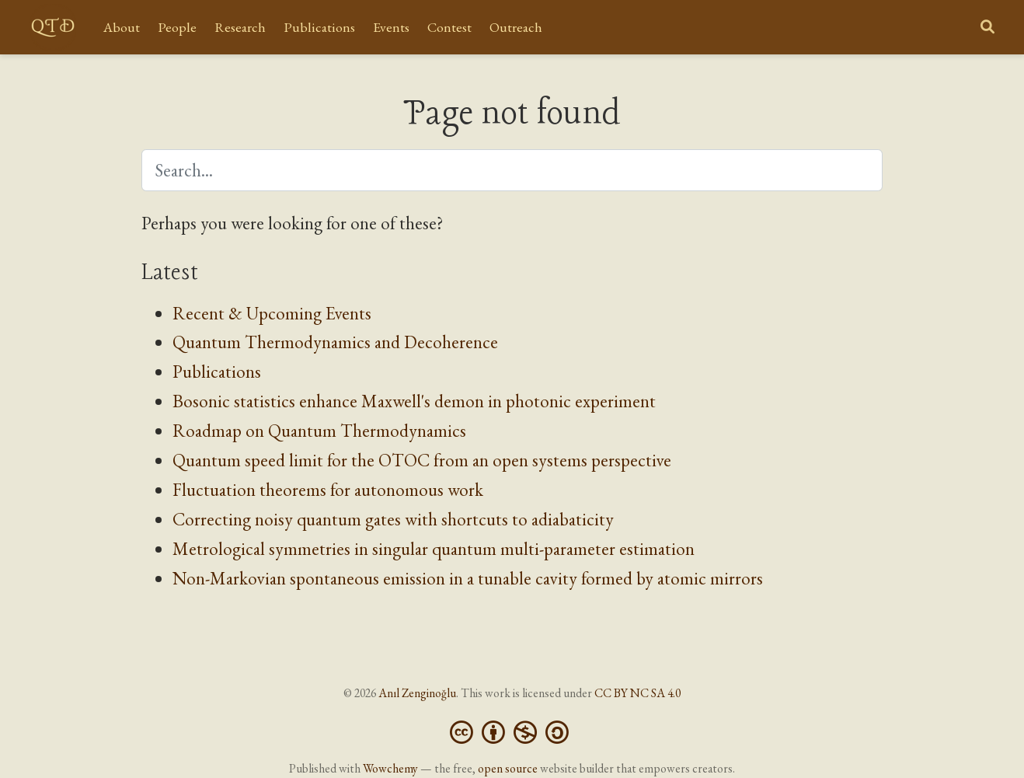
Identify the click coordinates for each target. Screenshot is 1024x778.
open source (508, 768)
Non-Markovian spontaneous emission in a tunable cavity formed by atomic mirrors (467, 578)
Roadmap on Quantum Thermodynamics (319, 430)
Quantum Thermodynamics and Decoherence (335, 342)
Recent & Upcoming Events (271, 313)
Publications (216, 371)
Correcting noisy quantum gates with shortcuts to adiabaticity (393, 519)
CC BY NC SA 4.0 (637, 693)
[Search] (987, 28)
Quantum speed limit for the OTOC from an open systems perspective (421, 460)
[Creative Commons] (512, 730)
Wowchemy (390, 768)
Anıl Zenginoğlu (417, 693)
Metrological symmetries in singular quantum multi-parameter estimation (433, 548)
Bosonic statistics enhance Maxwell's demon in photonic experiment (414, 401)
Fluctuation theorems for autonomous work (327, 489)
